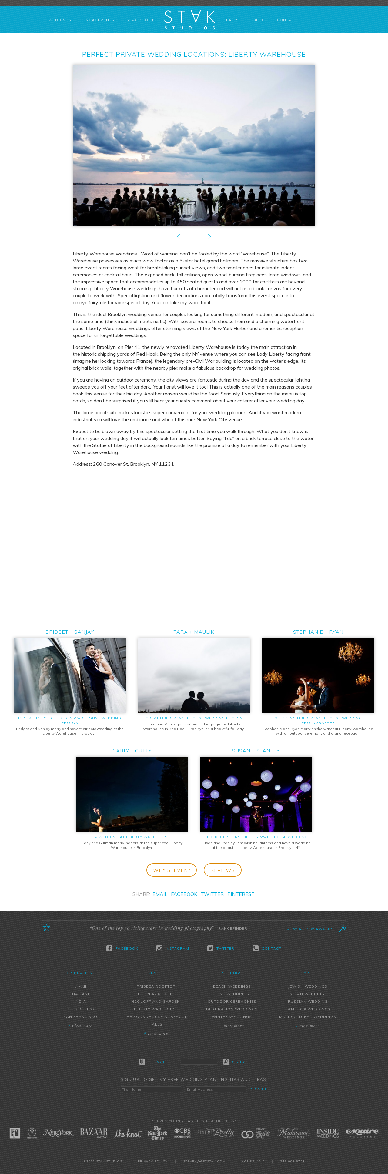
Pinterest (241, 894)
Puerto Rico (80, 1009)
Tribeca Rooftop (156, 986)
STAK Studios (190, 19)
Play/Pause (194, 236)
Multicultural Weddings (307, 1016)
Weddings (59, 20)
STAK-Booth (139, 20)
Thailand (80, 994)
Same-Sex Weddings (307, 1009)
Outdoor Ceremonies (232, 1001)
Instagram (172, 948)
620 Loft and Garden (156, 1001)
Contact (286, 20)
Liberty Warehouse (156, 1009)
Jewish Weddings (307, 986)
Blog (259, 20)
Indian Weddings (308, 994)
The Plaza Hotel (156, 994)
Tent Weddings (232, 994)
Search (236, 1062)
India (80, 1001)
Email (159, 894)
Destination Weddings (232, 1009)
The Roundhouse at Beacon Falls (156, 1020)
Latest (233, 20)
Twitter (212, 894)
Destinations (80, 973)
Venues (156, 973)
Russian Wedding (308, 1001)
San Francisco (80, 1016)
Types (308, 973)
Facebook (184, 894)
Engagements (98, 20)
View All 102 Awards (310, 929)
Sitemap (152, 1062)
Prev (178, 236)
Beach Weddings (232, 986)
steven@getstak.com (204, 1161)
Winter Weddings (232, 1016)
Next (209, 236)
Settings (232, 973)
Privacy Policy (153, 1161)
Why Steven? (171, 870)
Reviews (222, 870)
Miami (80, 986)
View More (80, 1025)
